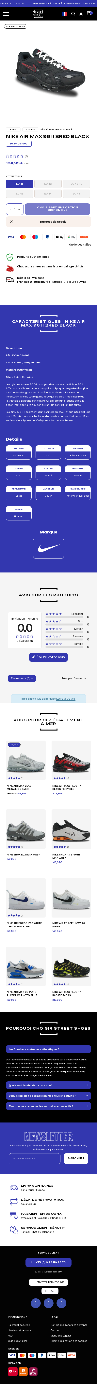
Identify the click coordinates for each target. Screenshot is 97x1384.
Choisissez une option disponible (57, 208)
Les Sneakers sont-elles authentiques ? (34, 1049)
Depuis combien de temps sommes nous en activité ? (42, 1096)
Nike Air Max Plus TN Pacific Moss (67, 993)
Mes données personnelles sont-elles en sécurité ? (41, 1106)
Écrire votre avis (48, 657)
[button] (73, 13)
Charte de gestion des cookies (69, 1341)
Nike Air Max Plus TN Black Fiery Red (67, 787)
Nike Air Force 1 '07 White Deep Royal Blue (24, 925)
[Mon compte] (81, 13)
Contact (56, 1330)
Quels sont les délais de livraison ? (31, 1085)
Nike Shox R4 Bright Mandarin (66, 856)
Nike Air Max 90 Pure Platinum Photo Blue (22, 993)
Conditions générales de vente (69, 1325)
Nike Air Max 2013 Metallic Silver (19, 787)
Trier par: (67, 678)
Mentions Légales (61, 1335)
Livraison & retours (19, 1330)
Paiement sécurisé (19, 1325)
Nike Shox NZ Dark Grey (23, 854)
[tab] (48, 1049)
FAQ (10, 1335)
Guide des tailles (80, 244)
